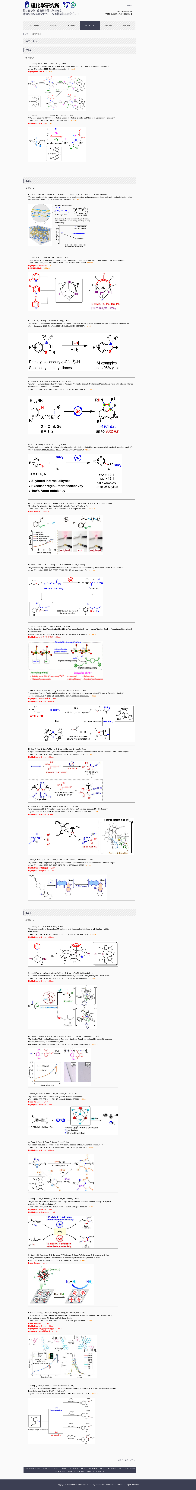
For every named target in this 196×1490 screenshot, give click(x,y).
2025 (32, 1469)
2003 (89, 1471)
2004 (82, 1471)
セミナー (126, 25)
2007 (63, 1471)
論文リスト (89, 25)
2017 (83, 1469)
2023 (45, 1469)
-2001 (101, 1471)
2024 (38, 1469)
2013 (108, 1469)
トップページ (33, 25)
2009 (133, 1469)
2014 (102, 1469)
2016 (89, 1469)
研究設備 (108, 25)
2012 (114, 1469)
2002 (95, 1471)
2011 (121, 1469)
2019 (70, 1469)
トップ (25, 34)
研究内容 (53, 25)
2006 (70, 1471)
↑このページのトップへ (126, 1460)
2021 (57, 1469)
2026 (26, 1469)
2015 (95, 1469)
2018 (76, 1469)
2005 (76, 1471)
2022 (51, 1469)
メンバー (71, 25)
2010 (127, 1469)
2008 (57, 1471)
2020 (64, 1469)
